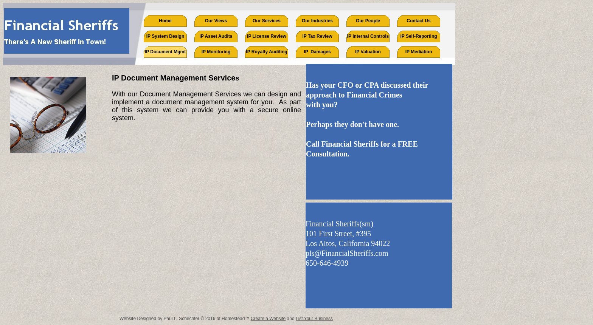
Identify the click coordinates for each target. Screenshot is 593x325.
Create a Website (268, 318)
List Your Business (314, 318)
